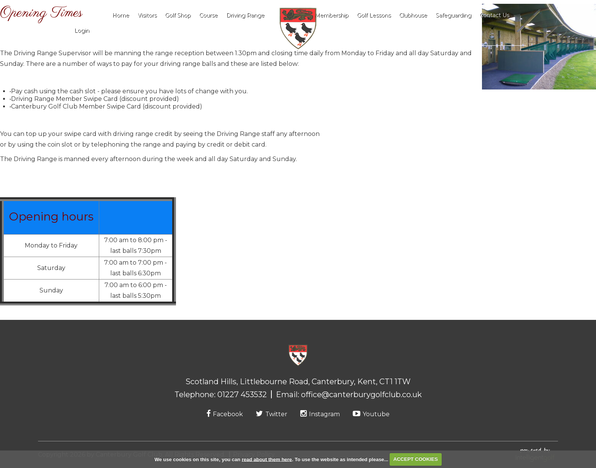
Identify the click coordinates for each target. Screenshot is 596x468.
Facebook (224, 414)
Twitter (271, 414)
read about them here (267, 459)
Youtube (371, 414)
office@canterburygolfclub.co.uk (361, 394)
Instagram (320, 414)
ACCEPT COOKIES (415, 459)
